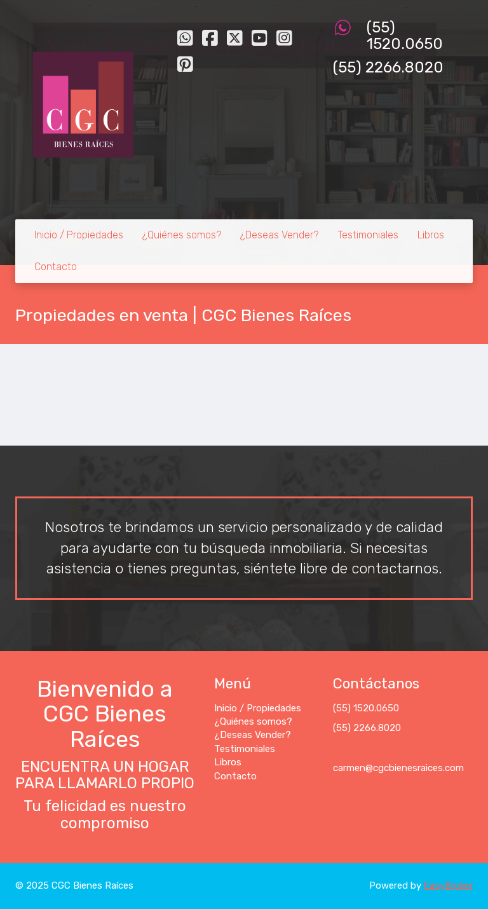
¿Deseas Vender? (279, 235)
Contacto (55, 267)
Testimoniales (367, 235)
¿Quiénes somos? (181, 235)
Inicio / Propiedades (78, 235)
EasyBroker (448, 885)
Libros (430, 235)
